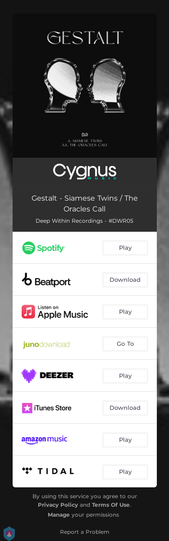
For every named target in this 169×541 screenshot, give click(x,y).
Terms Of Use (111, 504)
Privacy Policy (58, 504)
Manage (59, 514)
